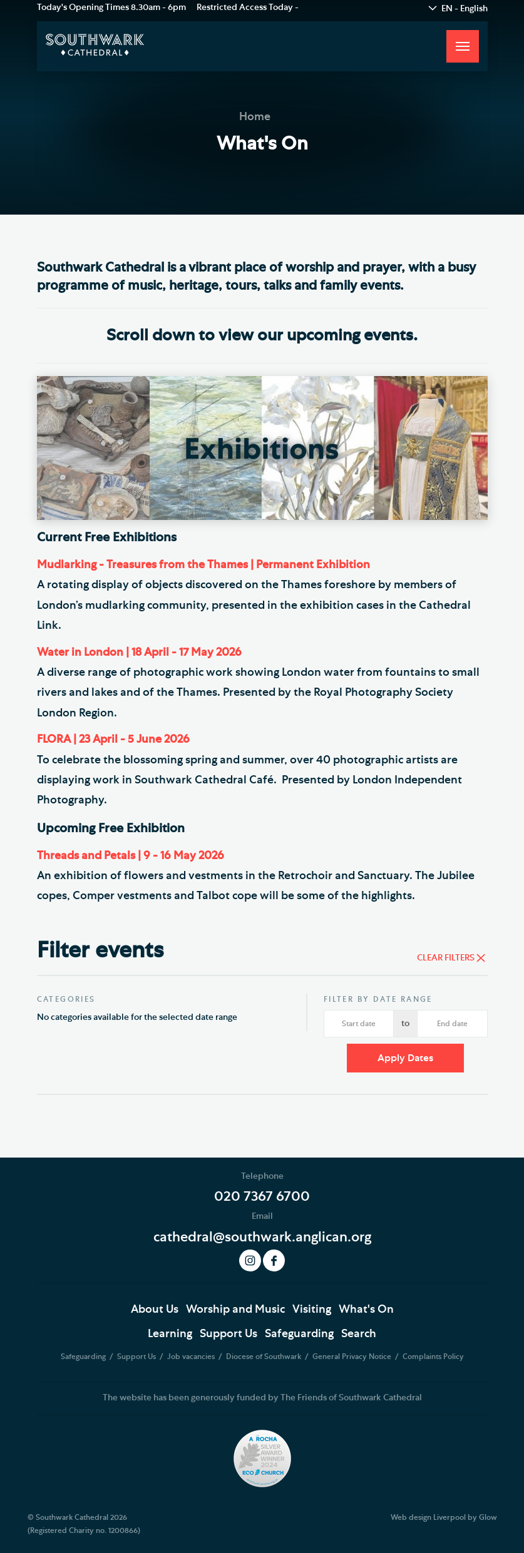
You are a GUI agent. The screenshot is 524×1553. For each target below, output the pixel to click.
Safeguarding (299, 1334)
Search (358, 1334)
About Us (154, 1309)
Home (254, 117)
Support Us (228, 1334)
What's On (366, 1309)
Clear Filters (446, 958)
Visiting (311, 1309)
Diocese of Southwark (264, 1356)
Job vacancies (192, 1356)
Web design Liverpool (428, 1517)
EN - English (464, 8)
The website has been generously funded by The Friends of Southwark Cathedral (262, 1397)
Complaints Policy (433, 1356)
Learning (170, 1334)
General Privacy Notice (352, 1356)
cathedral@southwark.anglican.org (262, 1237)
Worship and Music (235, 1309)
